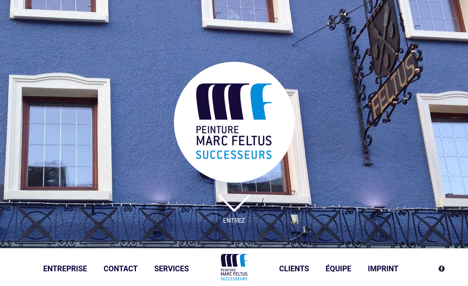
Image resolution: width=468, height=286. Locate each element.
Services (171, 268)
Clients (294, 268)
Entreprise (65, 268)
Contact (121, 268)
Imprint (383, 268)
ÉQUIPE (338, 268)
